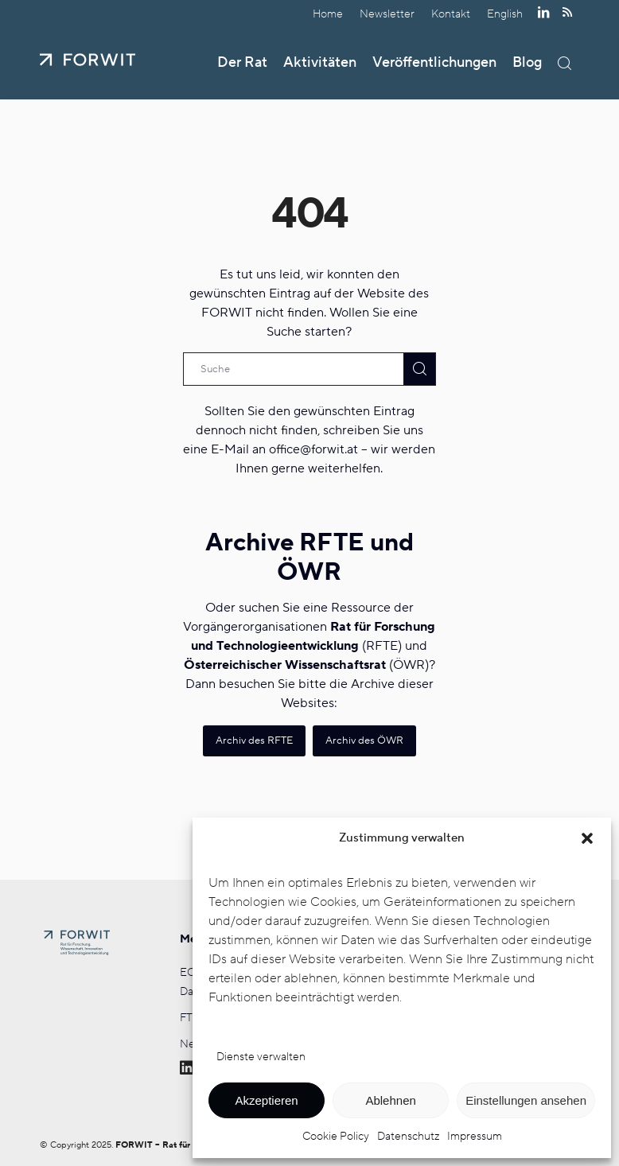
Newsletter (387, 14)
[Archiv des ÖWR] (364, 740)
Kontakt (450, 14)
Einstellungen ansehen (525, 1100)
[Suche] (564, 63)
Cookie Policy (335, 1136)
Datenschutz (408, 1136)
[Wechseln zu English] (505, 14)
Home (328, 14)
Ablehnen (390, 1100)
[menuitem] (328, 14)
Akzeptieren (266, 1100)
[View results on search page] (419, 369)
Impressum (474, 1136)
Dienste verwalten (261, 1057)
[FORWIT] (87, 60)
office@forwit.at (313, 449)
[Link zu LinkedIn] (543, 12)
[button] (587, 838)
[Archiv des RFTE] (254, 740)
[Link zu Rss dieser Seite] (567, 12)
